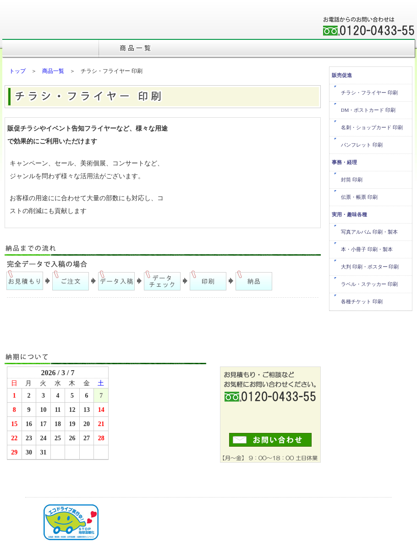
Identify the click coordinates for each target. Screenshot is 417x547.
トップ (17, 71)
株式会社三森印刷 (57, 24)
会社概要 (256, 32)
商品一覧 (53, 71)
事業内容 (297, 32)
